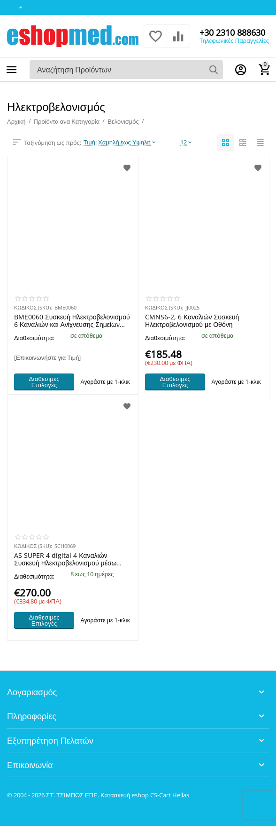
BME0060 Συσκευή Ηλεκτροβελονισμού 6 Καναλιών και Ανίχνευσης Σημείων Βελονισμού (72, 320)
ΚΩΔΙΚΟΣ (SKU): (33, 307)
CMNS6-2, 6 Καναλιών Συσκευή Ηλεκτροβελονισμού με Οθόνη (192, 320)
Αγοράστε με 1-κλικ (105, 382)
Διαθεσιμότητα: (34, 338)
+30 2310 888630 (232, 32)
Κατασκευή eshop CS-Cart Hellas (144, 795)
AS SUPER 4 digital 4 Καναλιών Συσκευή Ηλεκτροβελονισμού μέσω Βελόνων (65, 559)
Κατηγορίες (11, 69)
